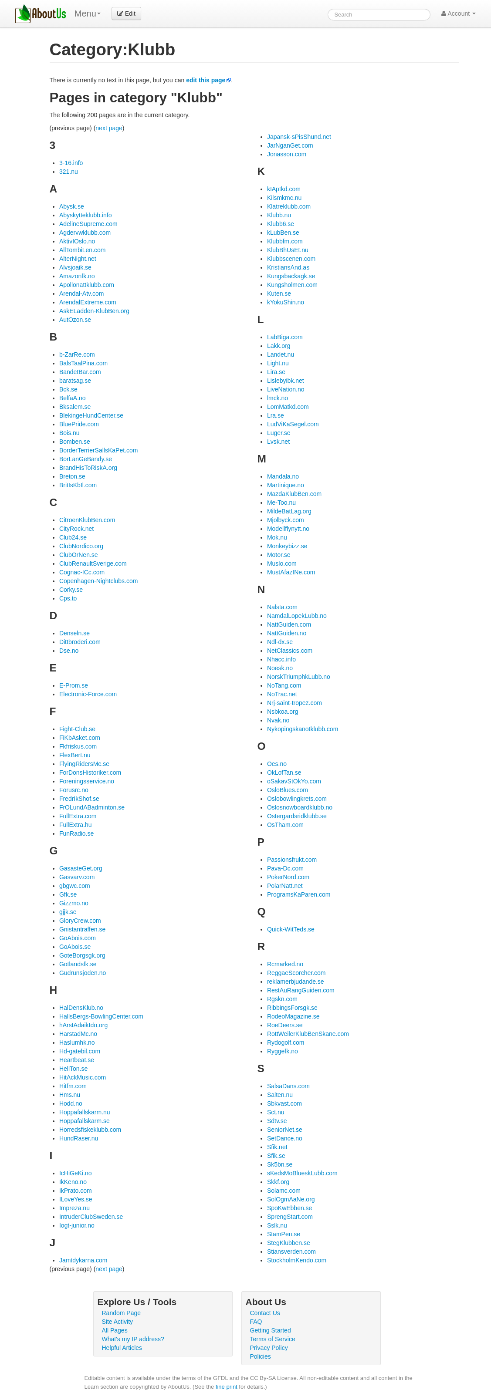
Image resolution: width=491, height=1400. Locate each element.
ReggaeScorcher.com (296, 972)
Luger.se (279, 432)
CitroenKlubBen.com (87, 519)
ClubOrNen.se (78, 554)
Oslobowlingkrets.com (297, 798)
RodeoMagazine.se (293, 1016)
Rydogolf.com (286, 1042)
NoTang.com (284, 685)
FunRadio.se (76, 833)
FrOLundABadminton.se (92, 807)
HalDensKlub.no (81, 1007)
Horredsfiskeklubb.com (90, 1129)
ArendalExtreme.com (87, 302)
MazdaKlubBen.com (294, 493)
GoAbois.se (75, 946)
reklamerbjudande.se (295, 981)
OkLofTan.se (284, 772)
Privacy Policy (269, 1347)
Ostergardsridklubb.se (297, 816)
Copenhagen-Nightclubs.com (98, 580)
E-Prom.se (73, 685)
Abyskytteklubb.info (85, 215)
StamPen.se (283, 1234)
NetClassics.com (289, 650)
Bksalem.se (75, 406)
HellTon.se (73, 1068)
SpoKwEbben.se (289, 1207)
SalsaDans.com (288, 1086)
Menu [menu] (87, 13)
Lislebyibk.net (285, 380)
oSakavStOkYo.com (294, 781)
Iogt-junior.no (77, 1225)
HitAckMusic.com (82, 1077)
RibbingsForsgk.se (292, 1007)
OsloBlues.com (287, 789)
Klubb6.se (280, 223)
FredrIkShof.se (79, 798)
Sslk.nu (277, 1225)
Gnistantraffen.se (82, 929)
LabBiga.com (285, 337)
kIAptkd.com (284, 189)
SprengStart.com (290, 1216)
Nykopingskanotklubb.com (302, 728)
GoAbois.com (77, 937)
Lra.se (275, 415)
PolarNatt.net (285, 885)
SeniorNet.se (284, 1129)
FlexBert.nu (75, 755)
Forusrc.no (73, 789)
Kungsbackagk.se (291, 276)
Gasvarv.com (77, 877)
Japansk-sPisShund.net (299, 136)
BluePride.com (79, 424)
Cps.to (68, 598)
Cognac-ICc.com (82, 572)
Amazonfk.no (77, 276)
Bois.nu (69, 432)
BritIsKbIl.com (78, 485)
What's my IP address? (133, 1339)
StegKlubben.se (288, 1242)
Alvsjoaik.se (75, 267)
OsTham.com (285, 824)
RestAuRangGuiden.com (301, 990)
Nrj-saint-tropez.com (294, 702)
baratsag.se (75, 380)
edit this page (205, 80)
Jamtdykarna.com (83, 1260)
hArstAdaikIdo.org (83, 1025)
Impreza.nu (74, 1207)
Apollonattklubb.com (86, 284)
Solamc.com (284, 1190)
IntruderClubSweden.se (91, 1216)
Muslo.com (282, 563)
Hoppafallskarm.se (84, 1120)
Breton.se (72, 476)
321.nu (68, 171)
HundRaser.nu (78, 1138)
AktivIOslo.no (77, 241)
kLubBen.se (283, 232)
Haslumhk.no (77, 1042)
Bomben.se (74, 441)
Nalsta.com (282, 607)
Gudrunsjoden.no (82, 972)
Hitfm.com (73, 1086)
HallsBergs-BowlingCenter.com (101, 1016)
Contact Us (265, 1312)
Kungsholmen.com (292, 284)
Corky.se (71, 589)
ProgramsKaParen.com (299, 894)
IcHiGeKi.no (75, 1173)
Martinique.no (285, 485)
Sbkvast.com (284, 1103)
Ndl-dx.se (280, 641)
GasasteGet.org (80, 868)
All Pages (115, 1330)
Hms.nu (69, 1094)
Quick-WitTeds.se (291, 929)
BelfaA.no (72, 398)
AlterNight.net (77, 258)
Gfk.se (68, 894)
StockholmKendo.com (296, 1260)
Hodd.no (70, 1103)
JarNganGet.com (290, 145)
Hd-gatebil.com (79, 1051)
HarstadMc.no (78, 1033)
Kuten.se (279, 293)
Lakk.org (279, 345)
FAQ (256, 1321)
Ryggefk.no (282, 1051)
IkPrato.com (75, 1190)
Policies (260, 1356)
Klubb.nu (279, 215)
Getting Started (270, 1330)
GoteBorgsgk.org (82, 955)
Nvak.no (278, 720)
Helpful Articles (122, 1347)
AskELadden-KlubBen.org (94, 310)
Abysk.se (71, 206)
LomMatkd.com (288, 406)
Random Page (121, 1312)
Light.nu (278, 363)
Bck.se (68, 389)
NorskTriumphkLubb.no (298, 676)
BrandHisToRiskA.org (88, 467)
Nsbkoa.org (282, 711)
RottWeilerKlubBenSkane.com (308, 1033)
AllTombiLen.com (82, 249)
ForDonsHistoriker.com (90, 772)
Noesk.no (280, 668)
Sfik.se (276, 1155)
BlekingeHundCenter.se (91, 415)
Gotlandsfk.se (78, 964)
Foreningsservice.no (86, 781)
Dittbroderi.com (80, 641)
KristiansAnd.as (288, 267)
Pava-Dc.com (285, 868)
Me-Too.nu (281, 502)
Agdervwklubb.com (85, 232)
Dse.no (68, 650)
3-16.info (71, 162)
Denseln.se (74, 633)
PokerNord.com (288, 877)
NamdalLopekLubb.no (297, 615)
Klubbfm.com (285, 241)
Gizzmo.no (73, 903)
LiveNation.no (286, 389)
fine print (226, 1386)
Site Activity (117, 1321)
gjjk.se (68, 911)
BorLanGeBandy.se (85, 458)
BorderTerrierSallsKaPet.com (98, 450)
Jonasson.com (286, 154)
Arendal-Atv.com (81, 293)
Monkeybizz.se (287, 546)
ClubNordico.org (81, 546)
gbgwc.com (74, 885)
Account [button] (458, 13)
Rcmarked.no (285, 964)
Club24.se (73, 537)
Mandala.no (283, 476)
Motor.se (279, 554)
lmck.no (277, 398)
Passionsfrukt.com (292, 859)
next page (108, 128)
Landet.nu (280, 354)
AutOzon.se (75, 319)
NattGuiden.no (286, 633)
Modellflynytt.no (288, 528)
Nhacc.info (281, 659)
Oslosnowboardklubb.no (299, 807)
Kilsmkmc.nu (284, 197)
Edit (126, 13)
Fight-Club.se (77, 728)
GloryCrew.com (80, 920)
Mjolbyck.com (285, 519)
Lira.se (276, 371)
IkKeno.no (73, 1181)
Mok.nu (277, 537)
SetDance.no (284, 1138)
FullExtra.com (78, 816)
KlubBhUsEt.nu (287, 249)
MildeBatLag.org (289, 511)
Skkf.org (278, 1181)
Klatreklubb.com (289, 206)
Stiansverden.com (291, 1251)
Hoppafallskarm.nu (84, 1112)
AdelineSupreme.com (88, 223)
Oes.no (277, 763)
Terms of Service (272, 1339)
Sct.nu (275, 1112)
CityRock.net (76, 528)
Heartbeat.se (76, 1059)
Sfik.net (277, 1147)
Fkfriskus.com (78, 746)
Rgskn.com (282, 998)
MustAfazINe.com (291, 572)
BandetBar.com (80, 371)
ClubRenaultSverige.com (93, 563)
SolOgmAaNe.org (291, 1199)
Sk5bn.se (279, 1164)
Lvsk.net (278, 441)
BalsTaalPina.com (83, 363)
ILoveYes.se (75, 1199)
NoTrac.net (282, 694)
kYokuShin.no (285, 302)
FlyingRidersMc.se (84, 763)
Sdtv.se (277, 1120)
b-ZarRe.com (77, 354)
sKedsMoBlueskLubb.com (302, 1173)
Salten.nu (280, 1094)
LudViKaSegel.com (293, 424)
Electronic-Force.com (88, 694)
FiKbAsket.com (79, 737)
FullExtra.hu (75, 824)
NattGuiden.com (289, 624)
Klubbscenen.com (291, 258)
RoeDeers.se (285, 1025)
